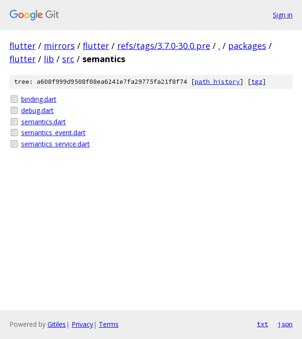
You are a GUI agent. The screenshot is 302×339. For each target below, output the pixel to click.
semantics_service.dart (55, 143)
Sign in (283, 14)
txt (262, 324)
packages (247, 45)
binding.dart (38, 99)
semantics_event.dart (53, 132)
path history (217, 82)
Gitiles (57, 324)
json (285, 324)
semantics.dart (43, 121)
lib (49, 59)
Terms (109, 324)
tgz (256, 82)
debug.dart (37, 110)
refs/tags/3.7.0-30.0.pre (163, 45)
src (68, 59)
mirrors (59, 45)
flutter (22, 45)
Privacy (82, 324)
